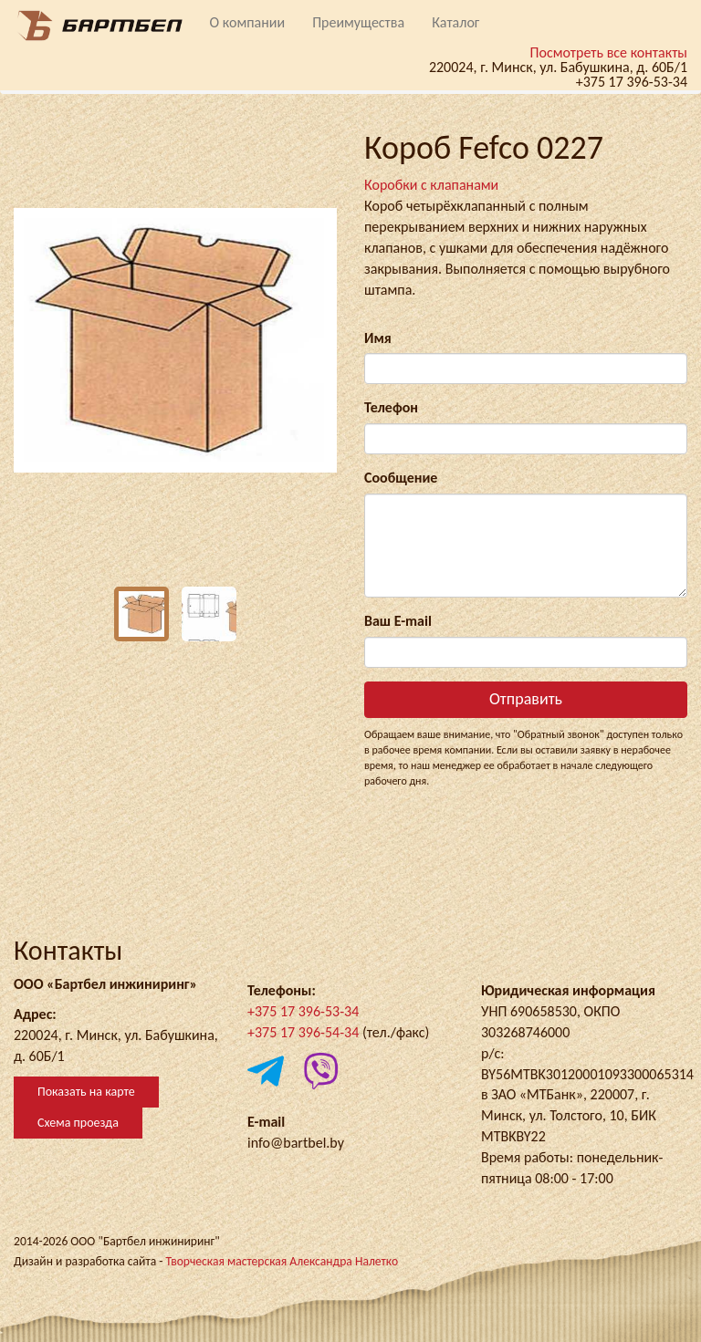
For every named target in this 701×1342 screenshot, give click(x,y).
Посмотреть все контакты (608, 52)
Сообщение (400, 477)
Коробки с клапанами (431, 184)
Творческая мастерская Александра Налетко (281, 1261)
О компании (248, 22)
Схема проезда (78, 1122)
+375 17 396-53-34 (303, 1011)
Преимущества (358, 22)
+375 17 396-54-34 (303, 1032)
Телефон (391, 407)
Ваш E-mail (398, 620)
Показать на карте (86, 1091)
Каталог (455, 22)
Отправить (525, 699)
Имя (378, 338)
